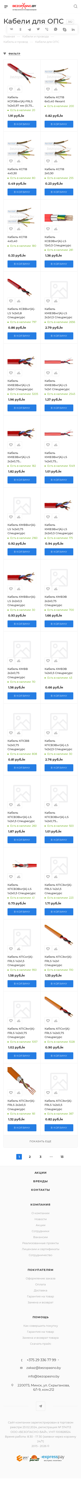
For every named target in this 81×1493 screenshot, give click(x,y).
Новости (40, 1219)
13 (62, 1157)
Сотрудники (40, 1231)
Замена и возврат (40, 1302)
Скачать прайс (40, 1343)
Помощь (41, 1317)
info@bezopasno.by (43, 1376)
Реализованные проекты (40, 1243)
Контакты (40, 1189)
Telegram (40, 1406)
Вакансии (40, 1237)
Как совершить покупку (40, 1325)
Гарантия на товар (40, 1296)
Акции (40, 1172)
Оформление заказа (41, 1278)
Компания (40, 1204)
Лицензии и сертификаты (40, 1249)
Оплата (40, 1284)
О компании (41, 1213)
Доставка (40, 1290)
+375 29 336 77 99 (41, 1360)
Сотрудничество (40, 1255)
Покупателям (41, 1269)
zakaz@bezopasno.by (43, 1368)
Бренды (40, 1181)
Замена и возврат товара (40, 1337)
